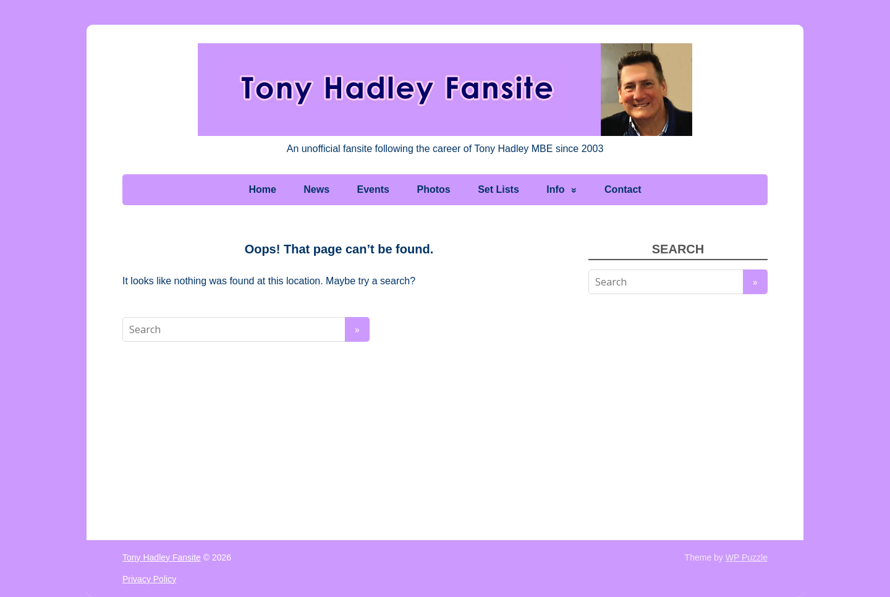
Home (262, 189)
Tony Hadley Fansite (161, 557)
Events (373, 189)
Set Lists (498, 189)
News (316, 189)
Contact (623, 189)
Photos (433, 189)
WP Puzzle (747, 557)
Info (555, 189)
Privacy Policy (149, 579)
